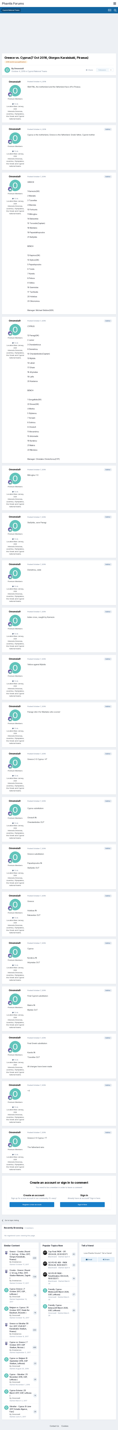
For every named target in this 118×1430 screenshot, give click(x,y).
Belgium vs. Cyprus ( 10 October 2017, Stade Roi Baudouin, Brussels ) (19, 1310)
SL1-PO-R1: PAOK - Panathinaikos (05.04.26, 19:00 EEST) (58, 1276)
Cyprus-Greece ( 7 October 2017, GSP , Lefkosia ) (18, 1291)
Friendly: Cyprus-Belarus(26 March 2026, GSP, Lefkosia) (58, 1307)
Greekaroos (16, 1262)
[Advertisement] (32, 33)
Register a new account (32, 1204)
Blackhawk (52, 1257)
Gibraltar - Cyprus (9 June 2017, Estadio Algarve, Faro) (20, 1409)
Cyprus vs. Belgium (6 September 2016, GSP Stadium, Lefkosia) (19, 1361)
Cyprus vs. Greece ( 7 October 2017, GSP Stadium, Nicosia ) (19, 1344)
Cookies (64, 1426)
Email (89, 1259)
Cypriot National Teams (37, 71)
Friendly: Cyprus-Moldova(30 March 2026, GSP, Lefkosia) (58, 1292)
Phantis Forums (13, 3)
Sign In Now (82, 1204)
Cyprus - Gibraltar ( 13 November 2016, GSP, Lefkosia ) (19, 1377)
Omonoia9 (19, 68)
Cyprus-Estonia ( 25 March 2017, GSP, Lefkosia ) (20, 1393)
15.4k (15, 104)
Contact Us (54, 1426)
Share (89, 70)
